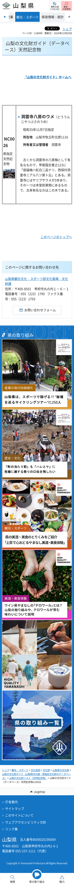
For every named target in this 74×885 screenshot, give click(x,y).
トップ (5, 770)
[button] (54, 6)
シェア (67, 28)
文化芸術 (35, 770)
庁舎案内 (11, 801)
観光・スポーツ (20, 770)
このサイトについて (19, 815)
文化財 (46, 770)
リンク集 (11, 829)
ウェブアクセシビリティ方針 (25, 822)
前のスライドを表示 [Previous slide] (4, 17)
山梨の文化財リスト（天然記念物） (28, 778)
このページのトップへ (56, 236)
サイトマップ (14, 808)
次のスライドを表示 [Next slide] (69, 17)
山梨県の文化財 (60, 770)
